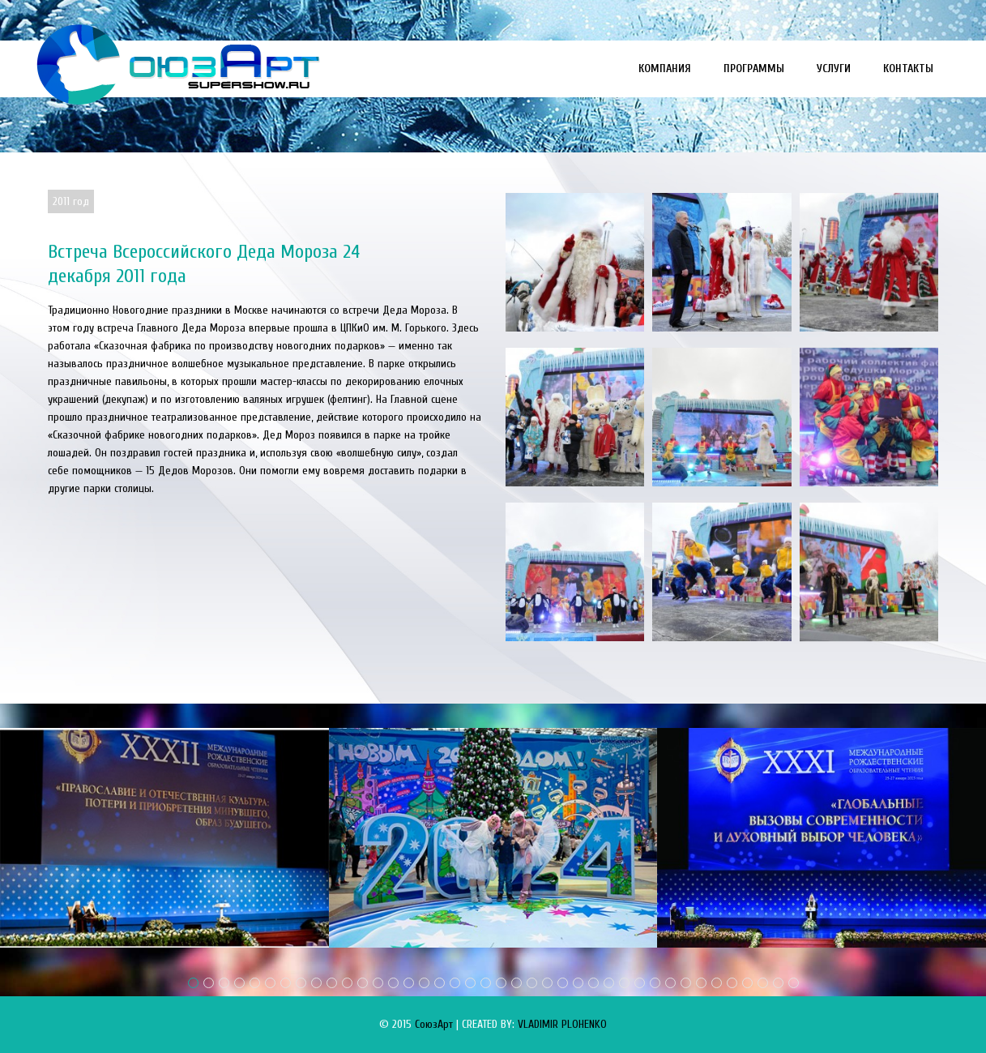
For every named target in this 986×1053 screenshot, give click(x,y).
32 (670, 983)
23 (532, 983)
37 (747, 983)
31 (655, 983)
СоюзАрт (434, 1024)
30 (639, 983)
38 (763, 983)
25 (562, 983)
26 (578, 983)
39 (778, 983)
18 (455, 983)
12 (362, 983)
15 (408, 983)
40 (793, 983)
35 (716, 983)
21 (501, 983)
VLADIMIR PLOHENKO (562, 1024)
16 (424, 983)
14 (393, 983)
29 (624, 983)
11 (347, 983)
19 (470, 983)
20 (485, 983)
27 (593, 983)
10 (332, 983)
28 (609, 983)
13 (378, 983)
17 (439, 983)
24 (547, 983)
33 (686, 983)
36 (732, 983)
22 (516, 983)
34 (701, 983)
